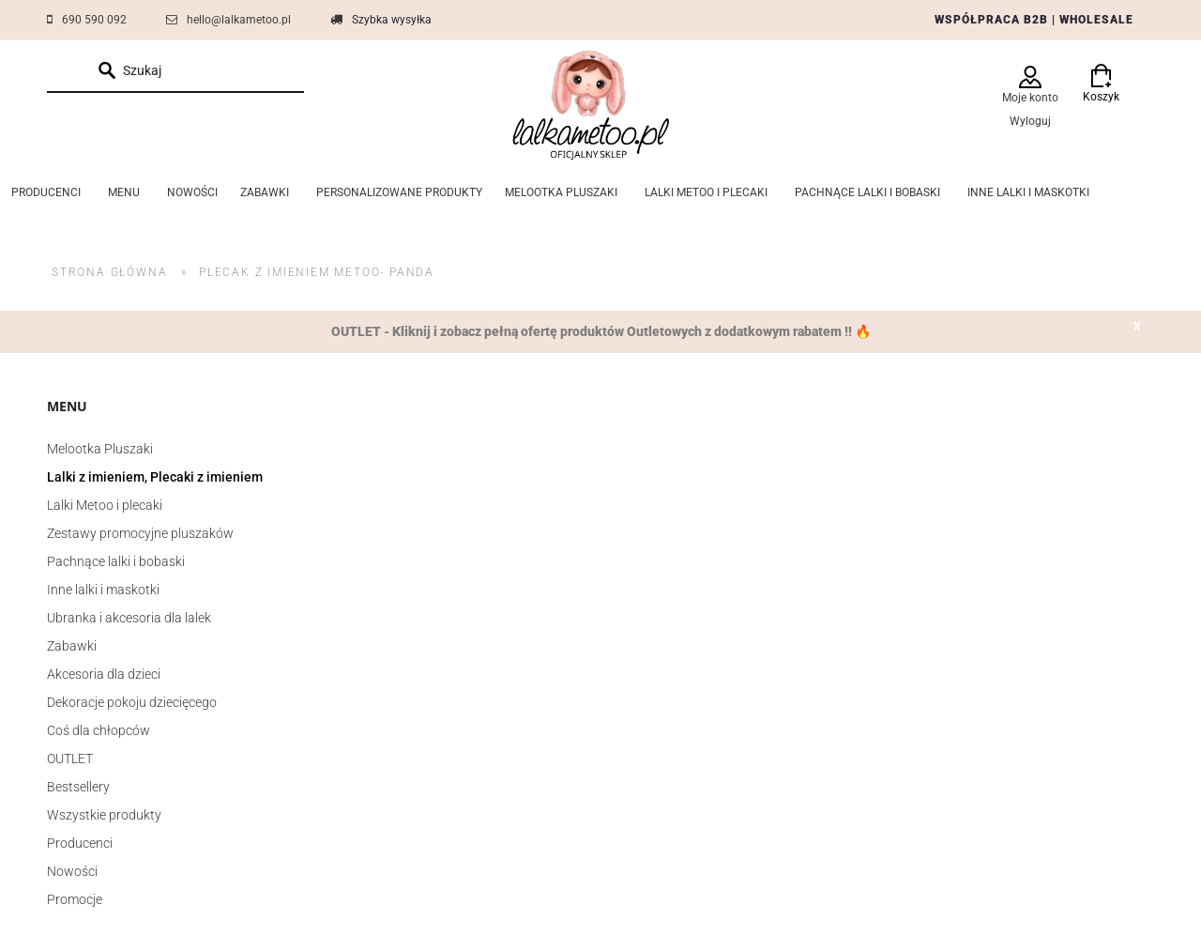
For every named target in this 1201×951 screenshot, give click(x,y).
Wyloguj (1030, 121)
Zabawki (72, 645)
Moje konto (1030, 97)
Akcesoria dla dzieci (103, 674)
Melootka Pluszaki (100, 448)
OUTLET (70, 758)
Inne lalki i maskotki (103, 589)
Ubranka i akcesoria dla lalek (129, 617)
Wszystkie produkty (104, 814)
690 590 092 (94, 19)
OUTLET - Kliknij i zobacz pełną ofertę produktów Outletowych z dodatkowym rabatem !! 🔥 (601, 331)
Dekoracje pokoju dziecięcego (132, 702)
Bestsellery (78, 786)
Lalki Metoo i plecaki (104, 505)
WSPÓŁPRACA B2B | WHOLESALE (1034, 19)
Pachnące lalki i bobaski (116, 561)
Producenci (80, 843)
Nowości (72, 871)
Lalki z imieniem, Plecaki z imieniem (155, 476)
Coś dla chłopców (98, 730)
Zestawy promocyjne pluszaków (140, 533)
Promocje (74, 899)
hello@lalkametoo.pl (239, 19)
